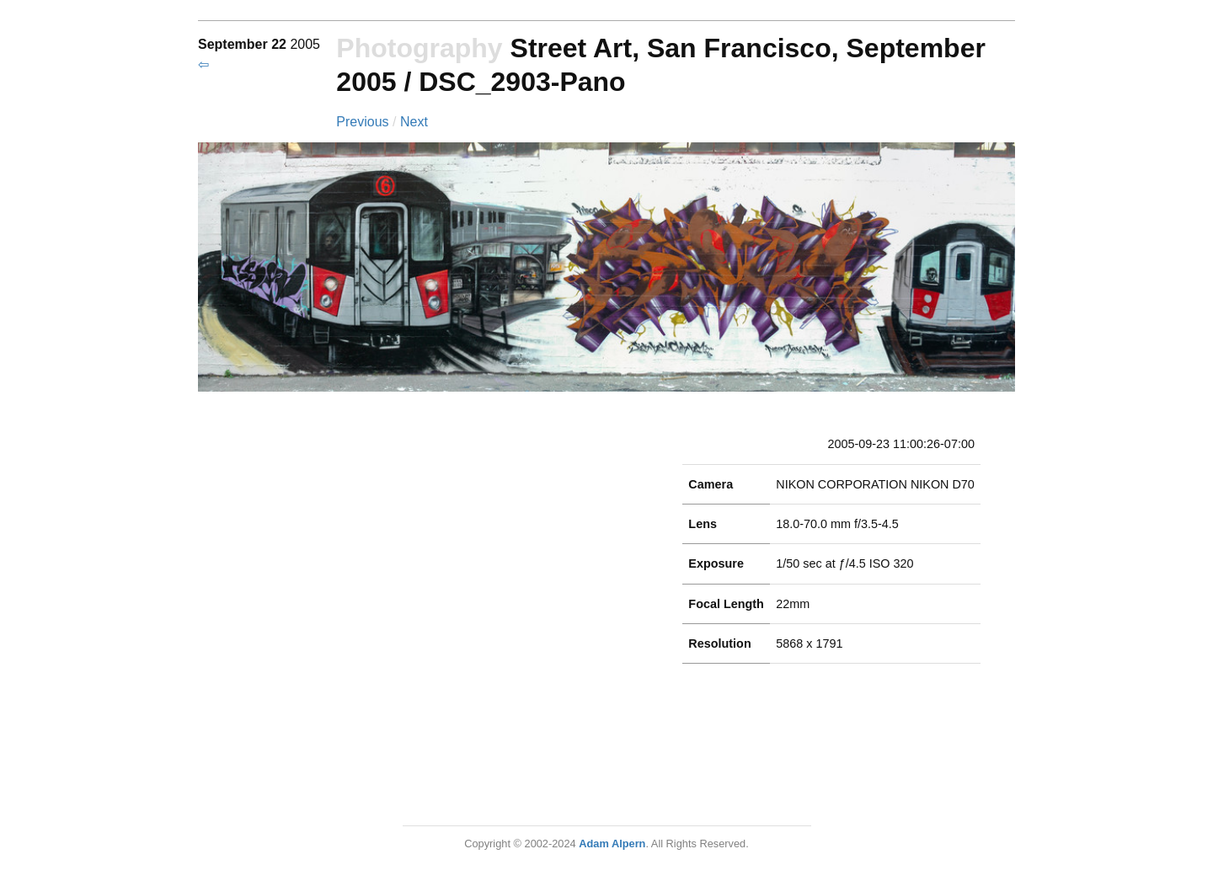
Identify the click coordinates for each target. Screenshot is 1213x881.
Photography (419, 48)
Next (414, 122)
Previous (364, 122)
